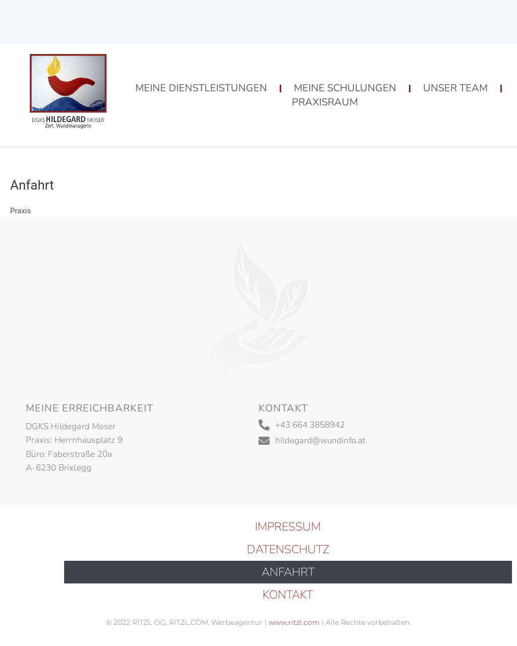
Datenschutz (288, 549)
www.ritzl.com (293, 622)
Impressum (288, 527)
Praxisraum (325, 102)
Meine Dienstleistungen (201, 88)
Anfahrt (288, 572)
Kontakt (288, 595)
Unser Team (455, 88)
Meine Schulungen (345, 88)
